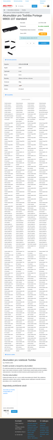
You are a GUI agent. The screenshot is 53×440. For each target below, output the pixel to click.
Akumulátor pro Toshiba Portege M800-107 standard (9, 391)
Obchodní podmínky (18, 1)
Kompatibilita (9, 94)
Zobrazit (14, 411)
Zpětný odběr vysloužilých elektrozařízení (31, 434)
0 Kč (45, 6)
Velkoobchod (42, 1)
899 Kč (43, 34)
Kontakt (27, 1)
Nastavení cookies (32, 429)
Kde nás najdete (32, 430)
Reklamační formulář (33, 427)
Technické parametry (11, 59)
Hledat (34, 6)
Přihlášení (42, 3)
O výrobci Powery (44, 429)
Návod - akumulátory (33, 438)
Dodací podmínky (7, 1)
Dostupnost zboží (44, 427)
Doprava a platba (10, 354)
